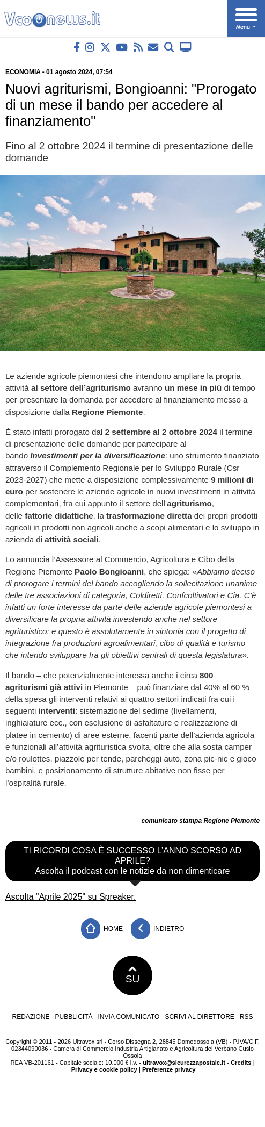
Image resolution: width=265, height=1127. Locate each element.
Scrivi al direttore (199, 1017)
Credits (241, 1062)
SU (133, 975)
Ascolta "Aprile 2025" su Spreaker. (70, 896)
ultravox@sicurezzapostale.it (184, 1062)
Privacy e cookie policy (104, 1069)
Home (102, 928)
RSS (246, 1017)
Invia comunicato (129, 1017)
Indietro (158, 928)
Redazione (30, 1017)
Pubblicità (74, 1017)
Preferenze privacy (169, 1069)
